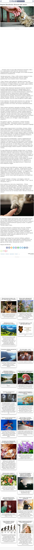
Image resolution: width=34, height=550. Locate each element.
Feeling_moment (31, 253)
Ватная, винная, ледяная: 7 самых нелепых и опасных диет (9, 474)
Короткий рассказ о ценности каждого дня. (25, 334)
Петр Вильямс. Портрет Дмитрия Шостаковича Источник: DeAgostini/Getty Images (25, 491)
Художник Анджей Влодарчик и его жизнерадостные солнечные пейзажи (25, 392)
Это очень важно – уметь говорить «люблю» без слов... (25, 350)
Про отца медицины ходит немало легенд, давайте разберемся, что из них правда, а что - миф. (8, 515)
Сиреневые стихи (25, 441)
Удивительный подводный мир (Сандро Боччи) (9, 418)
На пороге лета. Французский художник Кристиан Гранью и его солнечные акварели (8, 442)
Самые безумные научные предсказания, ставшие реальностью (9, 522)
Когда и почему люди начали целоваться (25, 498)
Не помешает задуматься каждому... (25, 361)
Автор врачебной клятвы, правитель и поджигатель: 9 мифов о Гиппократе (8, 498)
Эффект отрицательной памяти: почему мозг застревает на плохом (25, 522)
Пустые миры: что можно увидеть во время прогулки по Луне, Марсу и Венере (25, 418)
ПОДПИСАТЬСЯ (20, 1)
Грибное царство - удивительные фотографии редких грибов (25, 372)
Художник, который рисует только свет (9, 392)
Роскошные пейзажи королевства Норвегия (8, 350)
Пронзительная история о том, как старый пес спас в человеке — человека (9, 299)
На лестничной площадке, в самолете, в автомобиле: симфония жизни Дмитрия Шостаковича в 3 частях (25, 475)
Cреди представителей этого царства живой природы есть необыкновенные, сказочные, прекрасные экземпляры (25, 386)
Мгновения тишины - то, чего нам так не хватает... (8, 385)
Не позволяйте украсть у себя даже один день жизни (25, 323)
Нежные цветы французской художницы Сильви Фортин (25, 299)
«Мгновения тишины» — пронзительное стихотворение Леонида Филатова (8, 372)
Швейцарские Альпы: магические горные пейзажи (8, 323)
